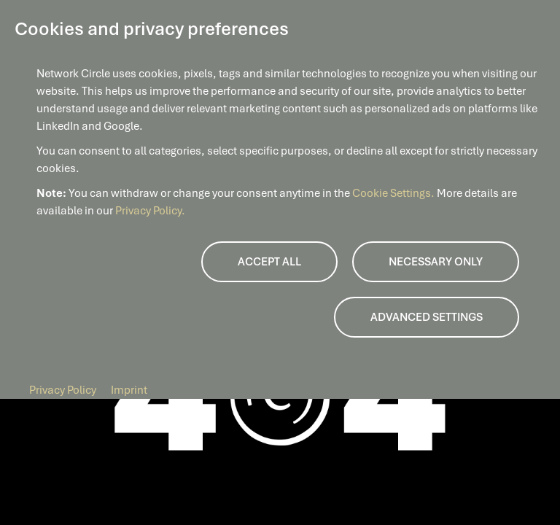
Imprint (129, 390)
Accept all (269, 261)
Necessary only (436, 261)
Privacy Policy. (150, 210)
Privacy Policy (62, 390)
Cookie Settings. (394, 193)
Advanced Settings (426, 317)
